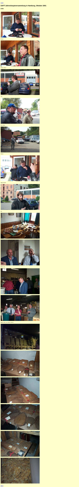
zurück (2, 2)
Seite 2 (2, 485)
